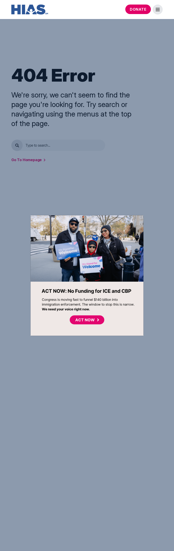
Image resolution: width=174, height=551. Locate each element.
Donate (138, 9)
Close (38, 219)
